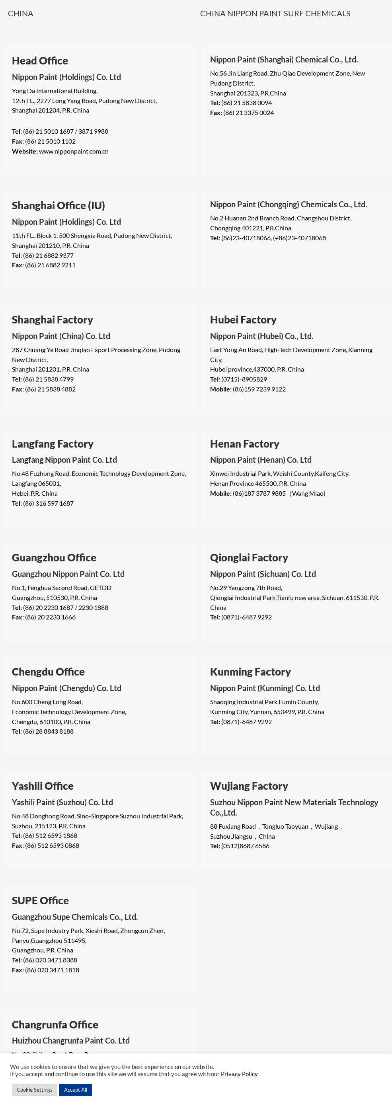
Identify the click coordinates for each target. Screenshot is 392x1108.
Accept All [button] (75, 1090)
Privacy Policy (239, 1074)
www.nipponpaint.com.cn (74, 151)
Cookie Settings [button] (35, 1090)
